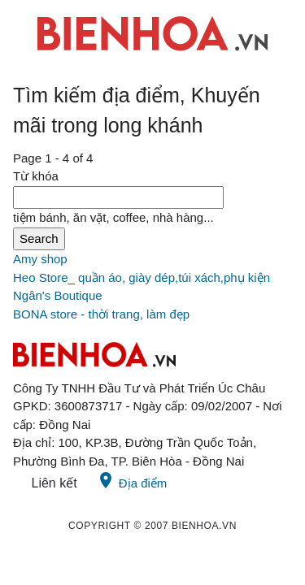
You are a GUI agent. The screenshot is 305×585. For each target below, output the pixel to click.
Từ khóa (36, 176)
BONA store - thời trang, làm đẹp (101, 314)
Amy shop (40, 259)
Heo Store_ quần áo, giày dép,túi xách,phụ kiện (141, 277)
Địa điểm (132, 480)
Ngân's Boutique (57, 295)
